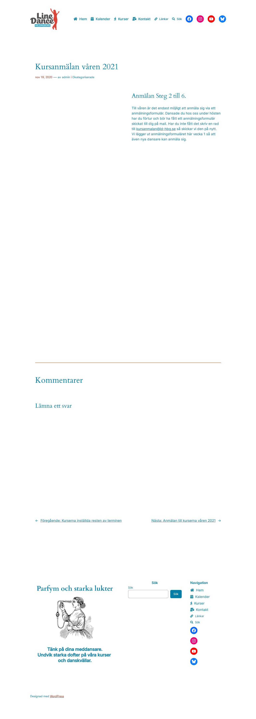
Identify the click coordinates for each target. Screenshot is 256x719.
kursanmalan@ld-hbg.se (156, 129)
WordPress (57, 696)
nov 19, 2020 (43, 77)
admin (66, 77)
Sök (130, 587)
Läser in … (79, 212)
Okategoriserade (83, 77)
